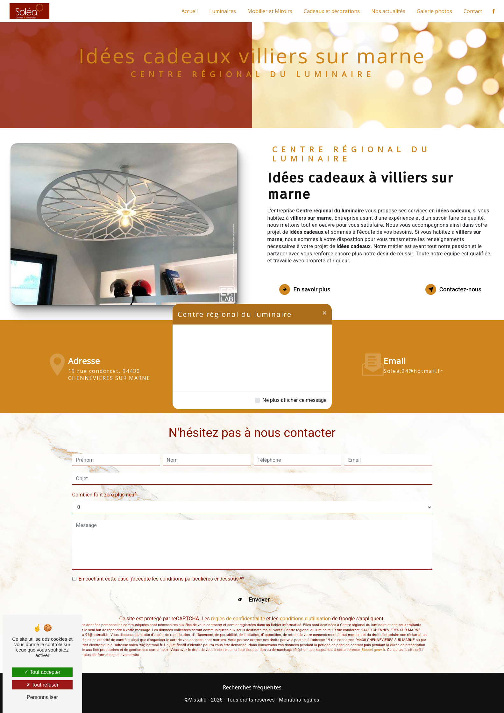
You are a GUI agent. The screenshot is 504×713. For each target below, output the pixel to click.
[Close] (324, 313)
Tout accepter (42, 672)
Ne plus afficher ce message (294, 400)
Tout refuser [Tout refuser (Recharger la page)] (42, 685)
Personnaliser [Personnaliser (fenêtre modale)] (42, 697)
